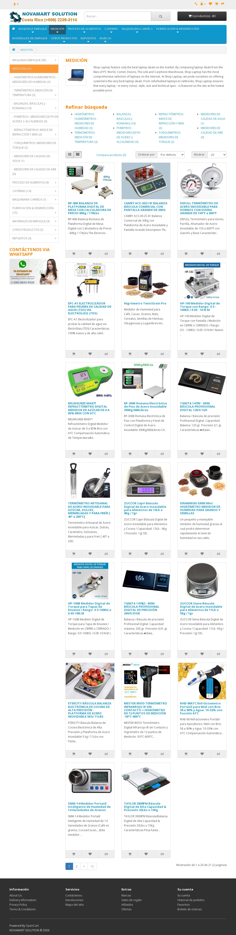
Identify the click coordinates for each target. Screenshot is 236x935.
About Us (15, 895)
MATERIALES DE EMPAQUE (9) (35, 221)
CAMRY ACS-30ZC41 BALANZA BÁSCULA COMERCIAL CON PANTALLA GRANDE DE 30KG (145, 206)
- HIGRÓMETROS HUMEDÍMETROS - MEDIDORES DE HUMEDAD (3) (34, 79)
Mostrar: (199, 154)
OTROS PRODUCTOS (64, 40)
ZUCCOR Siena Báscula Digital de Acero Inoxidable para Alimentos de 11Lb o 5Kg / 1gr (201, 608)
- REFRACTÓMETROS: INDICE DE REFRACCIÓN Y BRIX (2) (35, 133)
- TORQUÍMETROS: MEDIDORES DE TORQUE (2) (34, 145)
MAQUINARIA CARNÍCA (137, 30)
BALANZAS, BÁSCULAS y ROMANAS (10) (126, 118)
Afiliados (127, 905)
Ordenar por (146, 154)
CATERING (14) (35, 191)
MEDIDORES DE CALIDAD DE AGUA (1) (213, 118)
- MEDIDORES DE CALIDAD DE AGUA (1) (31, 158)
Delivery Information (22, 900)
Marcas (126, 895)
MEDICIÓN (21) (35, 69)
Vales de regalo (131, 900)
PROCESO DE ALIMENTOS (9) (35, 182)
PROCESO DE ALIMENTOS (84, 30)
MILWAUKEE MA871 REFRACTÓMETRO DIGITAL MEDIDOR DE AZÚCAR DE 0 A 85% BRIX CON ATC (88, 408)
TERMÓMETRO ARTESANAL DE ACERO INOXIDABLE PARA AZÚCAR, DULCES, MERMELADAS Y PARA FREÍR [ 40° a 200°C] (89, 509)
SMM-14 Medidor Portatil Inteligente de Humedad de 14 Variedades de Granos (89, 806)
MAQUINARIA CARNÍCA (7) (35, 199)
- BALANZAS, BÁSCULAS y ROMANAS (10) (35, 107)
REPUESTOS (88, 40)
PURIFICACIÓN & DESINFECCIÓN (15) (35, 211)
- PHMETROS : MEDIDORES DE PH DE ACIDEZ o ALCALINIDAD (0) (35, 119)
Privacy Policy (18, 905)
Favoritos (183, 905)
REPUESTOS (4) (35, 238)
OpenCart (32, 926)
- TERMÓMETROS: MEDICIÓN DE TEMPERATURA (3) (35, 93)
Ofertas (126, 909)
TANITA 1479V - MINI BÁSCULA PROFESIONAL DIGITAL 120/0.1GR (197, 406)
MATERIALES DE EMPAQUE (30, 40)
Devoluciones (74, 900)
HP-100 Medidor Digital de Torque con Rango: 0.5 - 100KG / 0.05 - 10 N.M (200, 306)
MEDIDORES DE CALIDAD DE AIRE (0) (212, 132)
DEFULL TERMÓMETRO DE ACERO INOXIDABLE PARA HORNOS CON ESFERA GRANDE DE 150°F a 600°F (199, 208)
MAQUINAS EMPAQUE (32, 30)
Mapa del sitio (74, 905)
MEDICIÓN (57, 30)
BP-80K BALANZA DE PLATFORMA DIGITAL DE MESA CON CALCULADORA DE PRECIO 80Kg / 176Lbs (89, 208)
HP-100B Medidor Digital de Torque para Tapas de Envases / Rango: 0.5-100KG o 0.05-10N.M (89, 608)
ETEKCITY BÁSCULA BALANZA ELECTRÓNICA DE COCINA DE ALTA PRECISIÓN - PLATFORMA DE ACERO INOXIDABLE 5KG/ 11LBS (89, 710)
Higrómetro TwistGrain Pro (145, 303)
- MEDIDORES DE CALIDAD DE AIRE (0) (34, 171)
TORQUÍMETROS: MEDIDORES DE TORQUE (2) (170, 137)
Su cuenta (183, 895)
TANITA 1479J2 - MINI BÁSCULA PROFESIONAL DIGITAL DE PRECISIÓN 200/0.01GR (141, 608)
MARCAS (105, 40)
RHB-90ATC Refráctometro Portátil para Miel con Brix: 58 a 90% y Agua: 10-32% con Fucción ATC (201, 708)
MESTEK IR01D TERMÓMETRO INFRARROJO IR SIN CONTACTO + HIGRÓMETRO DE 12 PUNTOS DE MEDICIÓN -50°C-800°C (145, 710)
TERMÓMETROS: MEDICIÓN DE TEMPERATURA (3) (86, 137)
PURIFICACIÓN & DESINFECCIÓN (177, 30)
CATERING (111, 30)
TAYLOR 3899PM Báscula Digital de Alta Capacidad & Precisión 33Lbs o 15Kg (145, 806)
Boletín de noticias (189, 909)
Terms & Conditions (22, 909)
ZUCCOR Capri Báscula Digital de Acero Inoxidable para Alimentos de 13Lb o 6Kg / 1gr (145, 508)
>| (92, 866)
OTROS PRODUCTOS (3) (35, 230)
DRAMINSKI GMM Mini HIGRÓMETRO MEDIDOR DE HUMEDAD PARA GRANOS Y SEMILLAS (200, 508)
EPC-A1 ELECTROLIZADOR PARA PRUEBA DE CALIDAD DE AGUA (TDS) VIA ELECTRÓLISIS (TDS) (89, 308)
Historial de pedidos (190, 900)
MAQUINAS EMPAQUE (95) (35, 60)
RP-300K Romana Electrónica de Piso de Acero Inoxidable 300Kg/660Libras (145, 406)
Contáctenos (73, 895)
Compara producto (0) (111, 155)
